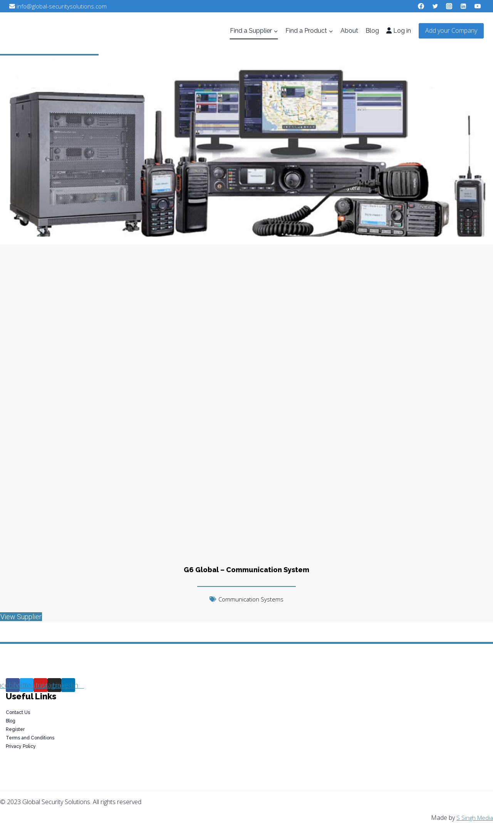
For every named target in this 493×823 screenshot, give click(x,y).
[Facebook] (421, 6)
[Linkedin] (463, 6)
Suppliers (43, 85)
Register (15, 729)
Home (9, 85)
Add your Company (451, 30)
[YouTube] (477, 6)
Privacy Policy (21, 746)
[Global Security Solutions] (71, 30)
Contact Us (18, 712)
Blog (372, 30)
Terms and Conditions (30, 738)
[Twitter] (435, 6)
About (349, 30)
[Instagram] (449, 6)
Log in (398, 30)
